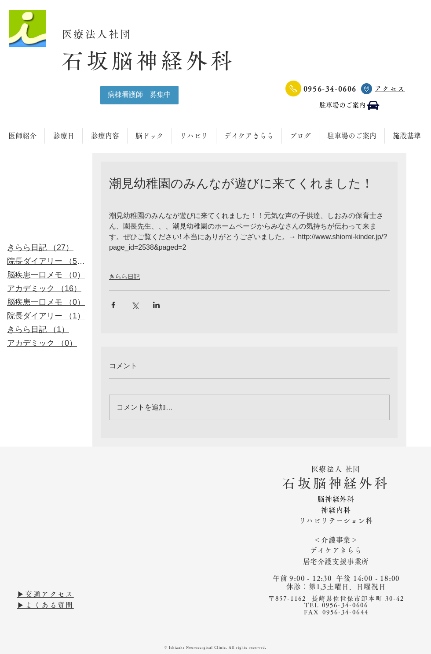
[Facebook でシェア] (113, 305)
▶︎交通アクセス (45, 594)
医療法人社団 (103, 34)
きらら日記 (124, 276)
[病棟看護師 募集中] (139, 95)
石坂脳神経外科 (148, 60)
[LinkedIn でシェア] (156, 305)
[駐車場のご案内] (350, 105)
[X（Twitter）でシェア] (135, 305)
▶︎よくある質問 (45, 605)
